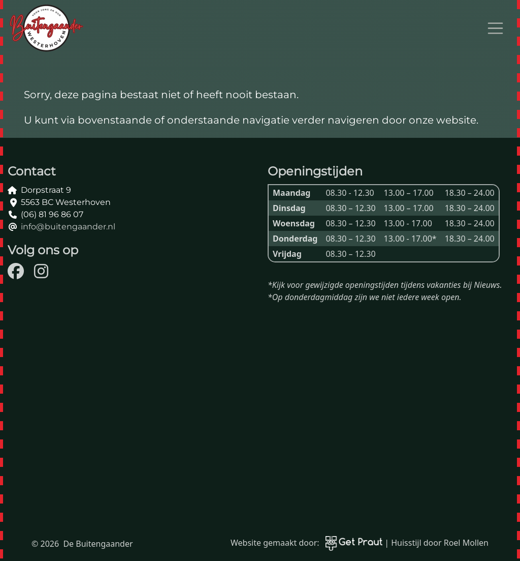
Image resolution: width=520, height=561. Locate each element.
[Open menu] (495, 28)
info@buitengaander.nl (68, 226)
